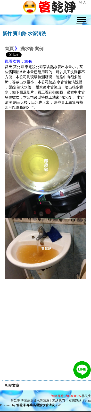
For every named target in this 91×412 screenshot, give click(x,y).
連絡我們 (58, 400)
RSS (88, 400)
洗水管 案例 (31, 48)
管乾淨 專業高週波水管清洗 (35, 405)
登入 (82, 2)
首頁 (9, 48)
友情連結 (75, 400)
